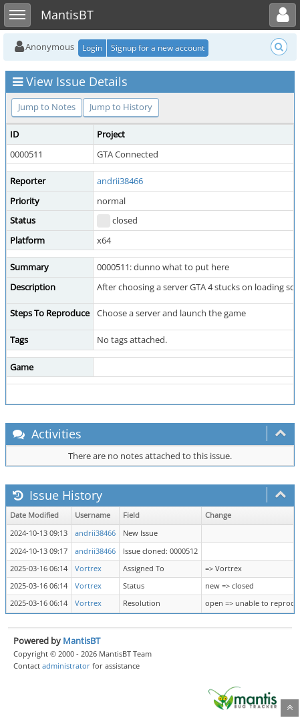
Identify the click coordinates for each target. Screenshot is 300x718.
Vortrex (88, 568)
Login (92, 47)
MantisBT (81, 641)
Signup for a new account (157, 47)
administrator (66, 666)
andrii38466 (120, 181)
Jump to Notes (47, 107)
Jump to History (121, 107)
